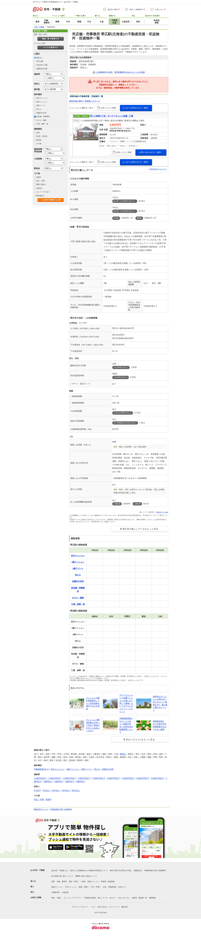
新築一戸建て (84, 887)
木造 (38, 133)
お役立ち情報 (35, 897)
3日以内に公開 (41, 65)
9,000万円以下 (157, 778)
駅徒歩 (37, 168)
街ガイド (113, 898)
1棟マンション (41, 102)
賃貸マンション (93, 881)
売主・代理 (40, 181)
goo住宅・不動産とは (59, 870)
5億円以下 (80, 781)
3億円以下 (59, 781)
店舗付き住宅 (41, 113)
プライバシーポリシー (80, 907)
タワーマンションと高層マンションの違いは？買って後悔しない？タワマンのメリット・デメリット (126, 703)
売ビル (38, 109)
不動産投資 (112, 887)
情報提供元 (138, 870)
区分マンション (42, 98)
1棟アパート (41, 105)
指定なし (39, 58)
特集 (53, 898)
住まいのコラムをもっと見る (140, 739)
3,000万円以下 (69, 778)
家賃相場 (111, 881)
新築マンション (57, 887)
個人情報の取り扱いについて (62, 876)
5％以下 (37, 790)
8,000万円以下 (143, 778)
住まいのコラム (124, 898)
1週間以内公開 (41, 69)
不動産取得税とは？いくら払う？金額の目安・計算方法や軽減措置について (126, 725)
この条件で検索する (49, 200)
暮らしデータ (103, 898)
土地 (104, 887)
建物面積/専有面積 (38, 150)
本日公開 (39, 61)
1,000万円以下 (40, 778)
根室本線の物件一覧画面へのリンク (84, 101)
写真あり (39, 188)
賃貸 (53, 881)
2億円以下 (48, 781)
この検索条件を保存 (104, 72)
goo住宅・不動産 (37, 870)
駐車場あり (40, 196)
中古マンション (71, 887)
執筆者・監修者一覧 (139, 898)
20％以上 (76, 790)
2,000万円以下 (55, 778)
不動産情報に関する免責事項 (61, 809)
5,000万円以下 (99, 778)
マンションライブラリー (73, 898)
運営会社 (124, 907)
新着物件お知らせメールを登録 (131, 72)
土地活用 (65, 892)
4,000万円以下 (84, 778)
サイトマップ (114, 907)
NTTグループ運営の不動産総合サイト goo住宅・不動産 (55, 2)
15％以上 (66, 790)
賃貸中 (38, 177)
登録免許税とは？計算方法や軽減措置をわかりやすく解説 (160, 725)
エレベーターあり (43, 192)
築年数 (37, 89)
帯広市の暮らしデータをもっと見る (140, 529)
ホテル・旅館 (41, 120)
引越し (59, 898)
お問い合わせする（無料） (151, 152)
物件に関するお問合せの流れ (121, 870)
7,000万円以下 (128, 778)
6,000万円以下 (113, 778)
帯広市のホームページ (158, 169)
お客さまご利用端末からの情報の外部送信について (89, 870)
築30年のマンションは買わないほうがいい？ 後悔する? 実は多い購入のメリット (160, 703)
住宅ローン (122, 887)
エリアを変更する (50, 47)
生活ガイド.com (162, 512)
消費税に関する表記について (86, 876)
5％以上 (46, 790)
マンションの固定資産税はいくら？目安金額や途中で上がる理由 (93, 703)
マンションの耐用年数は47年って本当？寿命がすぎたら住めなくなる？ (93, 725)
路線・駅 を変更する (50, 39)
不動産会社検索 (90, 898)
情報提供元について (41, 809)
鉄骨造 (38, 140)
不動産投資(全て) (41, 769)
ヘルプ (92, 907)
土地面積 (38, 159)
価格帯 (37, 74)
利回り (37, 84)
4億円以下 (69, 781)
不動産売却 (55, 892)
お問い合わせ (102, 907)
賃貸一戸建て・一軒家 (77, 881)
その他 (38, 144)
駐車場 (103, 881)
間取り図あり (41, 184)
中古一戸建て (96, 887)
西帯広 (123, 754)
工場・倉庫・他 (42, 124)
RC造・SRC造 (41, 136)
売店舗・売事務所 (43, 116)
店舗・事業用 (62, 881)
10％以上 (56, 790)
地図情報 (152, 898)
